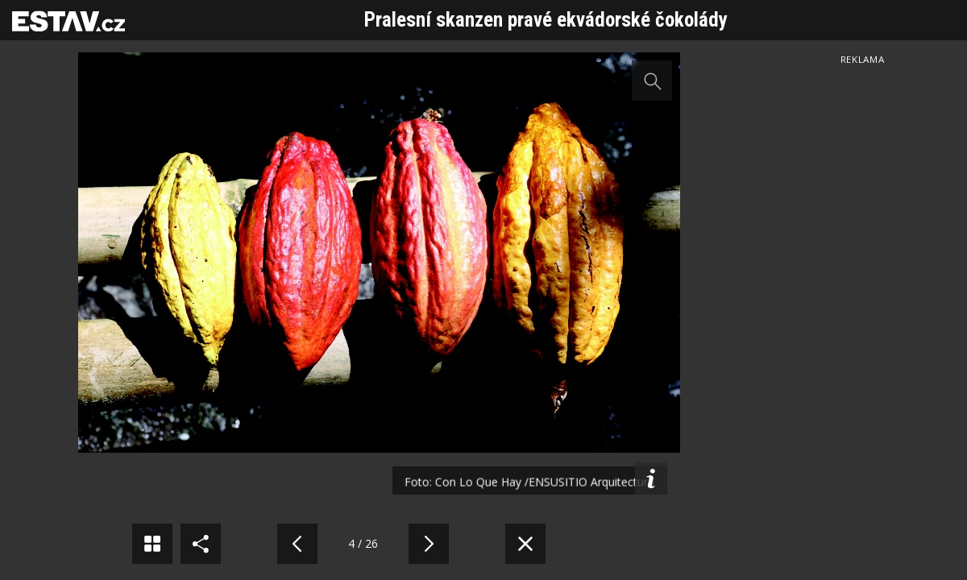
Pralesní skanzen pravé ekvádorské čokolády (546, 19)
